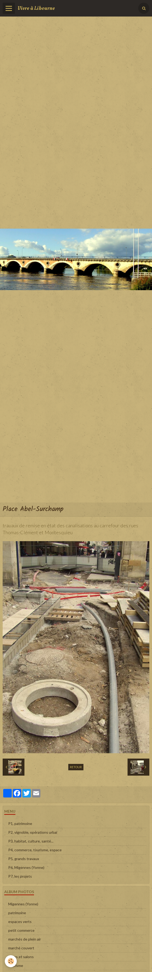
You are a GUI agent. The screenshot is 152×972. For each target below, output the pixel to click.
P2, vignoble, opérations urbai (32, 832)
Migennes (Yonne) (23, 904)
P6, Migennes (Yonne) (26, 867)
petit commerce (21, 930)
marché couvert (21, 948)
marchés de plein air (24, 939)
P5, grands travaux (23, 858)
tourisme (15, 965)
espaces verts (20, 921)
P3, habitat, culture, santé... (30, 841)
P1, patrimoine (20, 823)
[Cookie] (11, 961)
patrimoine (17, 912)
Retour (76, 767)
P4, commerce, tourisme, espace (35, 850)
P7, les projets (20, 876)
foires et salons (21, 956)
